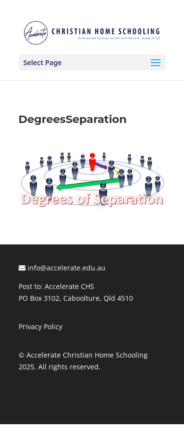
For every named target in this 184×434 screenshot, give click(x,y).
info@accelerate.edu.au (62, 267)
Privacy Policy (40, 326)
